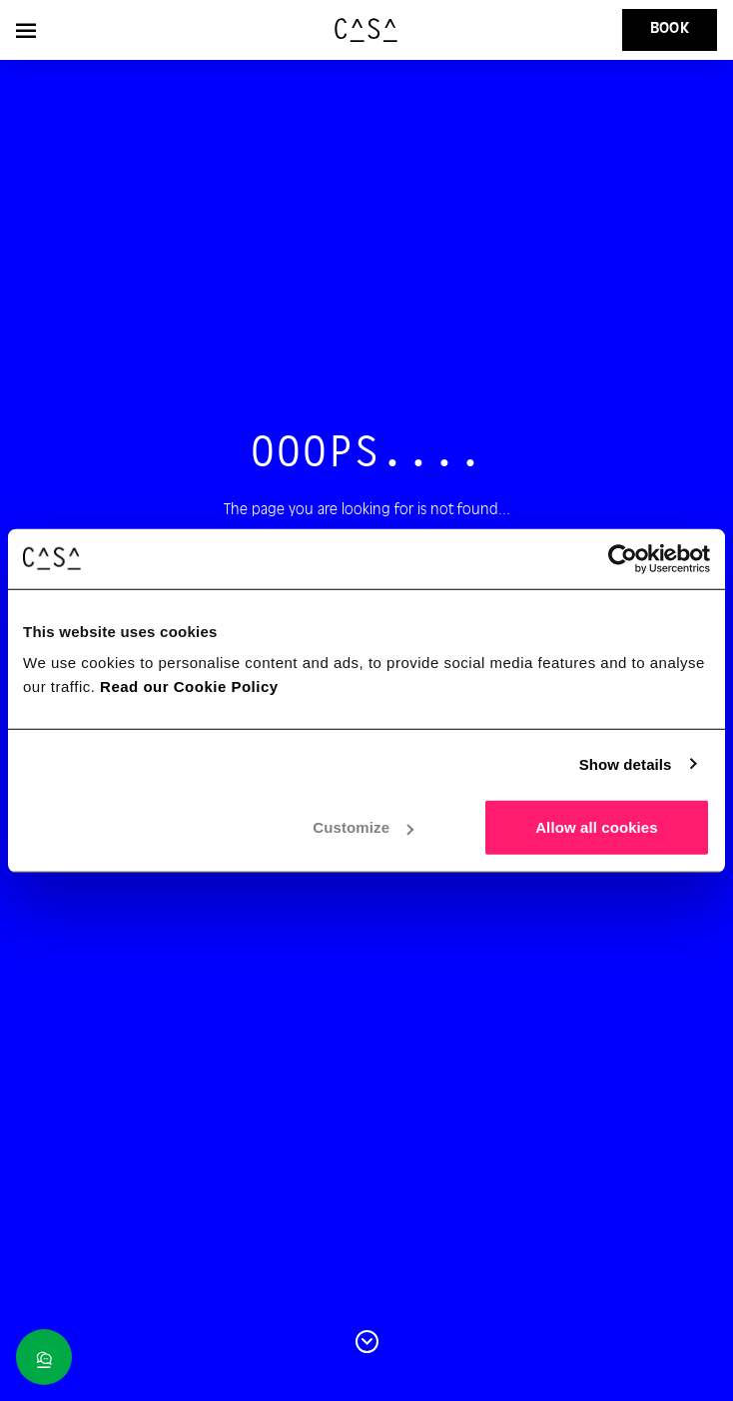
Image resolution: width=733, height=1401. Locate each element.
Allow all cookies (596, 827)
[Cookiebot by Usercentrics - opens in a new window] (622, 558)
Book (669, 29)
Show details (625, 763)
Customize (363, 827)
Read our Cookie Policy (189, 686)
